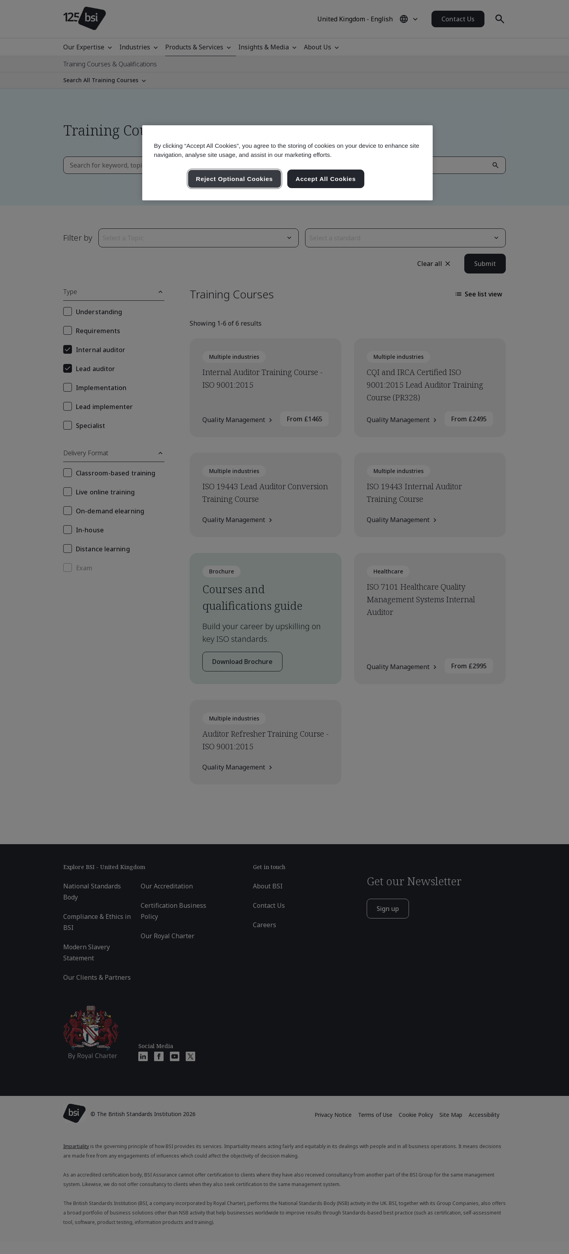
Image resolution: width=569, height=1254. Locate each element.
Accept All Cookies (326, 178)
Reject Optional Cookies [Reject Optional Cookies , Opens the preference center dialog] (234, 178)
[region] (287, 162)
